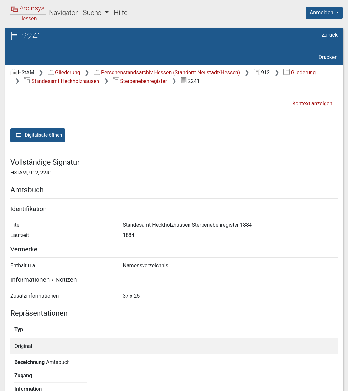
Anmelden (322, 12)
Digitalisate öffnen (37, 135)
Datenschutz (228, 382)
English (15, 377)
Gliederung (64, 72)
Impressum (326, 382)
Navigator (63, 13)
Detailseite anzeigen (265, 346)
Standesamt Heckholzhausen (61, 81)
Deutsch (39, 377)
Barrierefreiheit (278, 382)
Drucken (328, 57)
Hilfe (120, 13)
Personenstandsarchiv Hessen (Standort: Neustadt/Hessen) (167, 72)
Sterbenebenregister (140, 81)
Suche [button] (93, 13)
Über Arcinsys (179, 382)
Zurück (330, 35)
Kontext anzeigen (312, 103)
